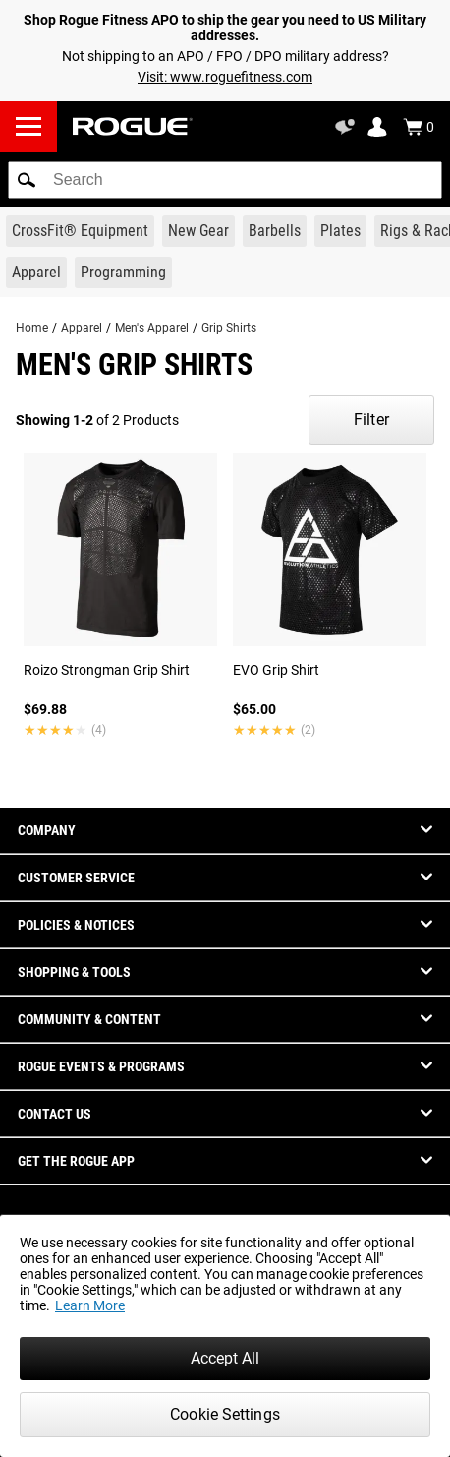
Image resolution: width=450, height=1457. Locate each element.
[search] (225, 180)
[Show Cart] (418, 127)
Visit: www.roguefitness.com (225, 77)
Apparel (81, 327)
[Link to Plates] (340, 231)
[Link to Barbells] (275, 231)
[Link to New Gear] (198, 231)
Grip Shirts (228, 327)
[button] (26, 180)
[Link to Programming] (123, 272)
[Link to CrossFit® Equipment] (80, 231)
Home (32, 327)
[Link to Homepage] (133, 126)
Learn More (90, 1305)
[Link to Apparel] (36, 272)
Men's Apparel (152, 327)
